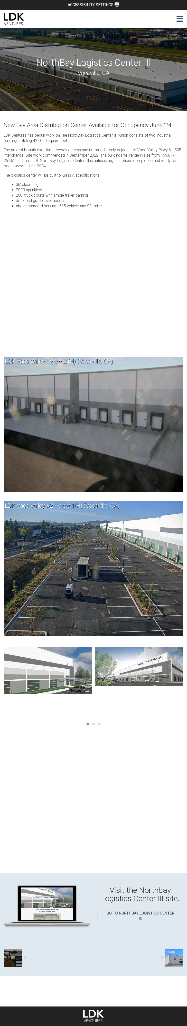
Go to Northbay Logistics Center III (140, 916)
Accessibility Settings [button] (93, 4)
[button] (88, 724)
